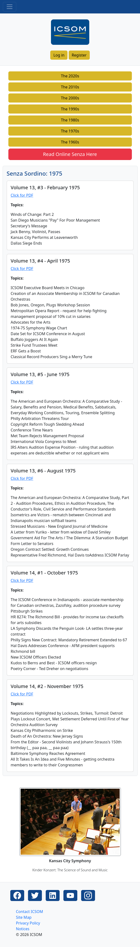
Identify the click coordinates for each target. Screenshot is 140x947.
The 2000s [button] (70, 98)
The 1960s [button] (70, 142)
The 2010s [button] (70, 87)
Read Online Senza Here (70, 154)
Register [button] (79, 55)
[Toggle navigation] (9, 6)
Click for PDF (22, 195)
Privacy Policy (28, 923)
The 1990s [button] (70, 109)
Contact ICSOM (29, 911)
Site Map (24, 917)
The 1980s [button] (70, 120)
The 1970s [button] (70, 131)
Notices (22, 928)
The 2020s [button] (70, 76)
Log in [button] (58, 55)
